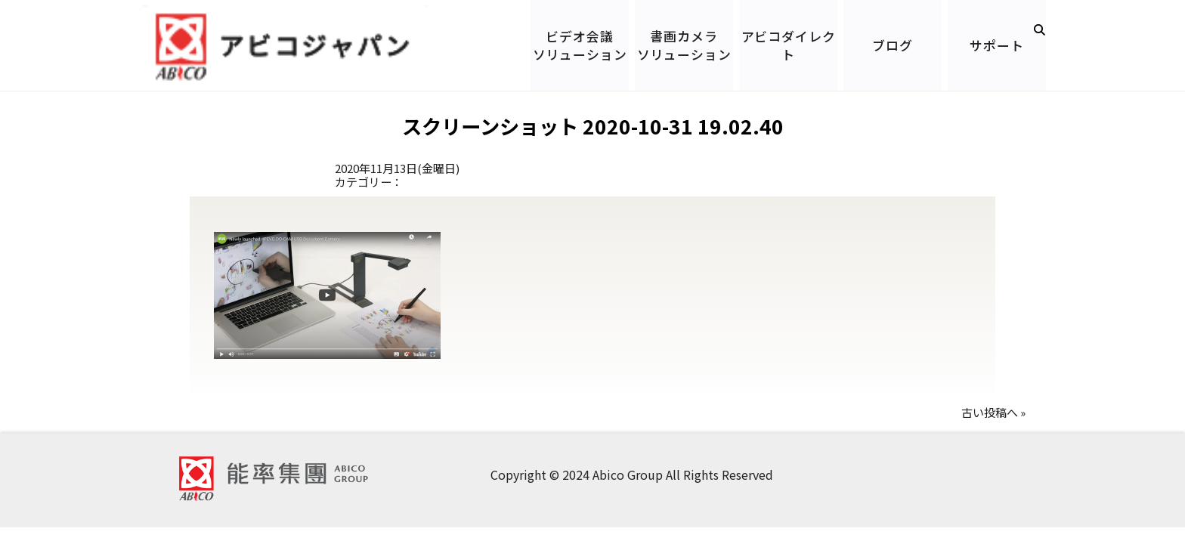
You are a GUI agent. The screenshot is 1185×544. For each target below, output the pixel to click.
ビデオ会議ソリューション (580, 44)
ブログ (892, 45)
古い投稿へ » (993, 412)
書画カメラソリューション (684, 44)
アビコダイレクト (788, 44)
